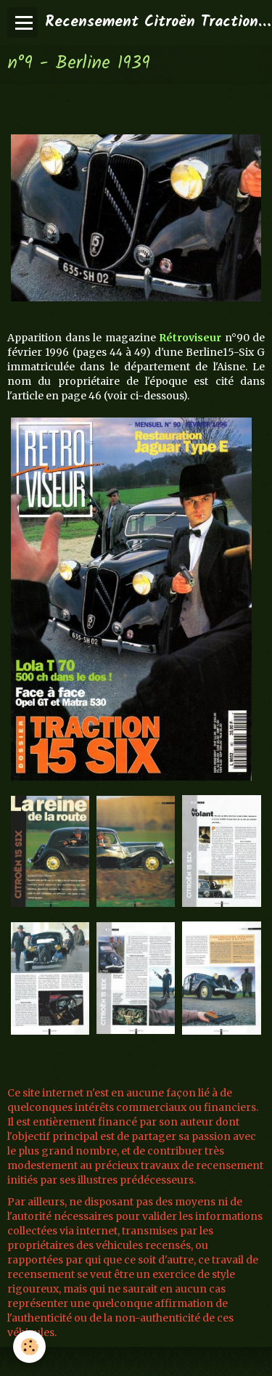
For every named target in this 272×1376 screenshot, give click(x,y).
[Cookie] (29, 1346)
